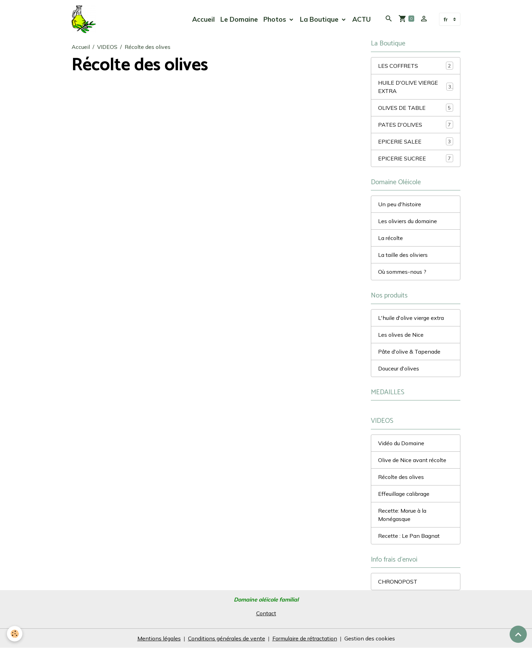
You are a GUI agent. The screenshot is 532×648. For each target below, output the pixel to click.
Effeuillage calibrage (403, 493)
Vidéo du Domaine (401, 443)
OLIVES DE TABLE (415, 108)
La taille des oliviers (403, 254)
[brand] (85, 19)
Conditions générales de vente (226, 638)
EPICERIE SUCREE (415, 158)
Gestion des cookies (369, 638)
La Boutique (320, 19)
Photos (275, 19)
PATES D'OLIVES (415, 124)
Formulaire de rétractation (304, 638)
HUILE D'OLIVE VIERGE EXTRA (415, 86)
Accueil (203, 19)
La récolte (390, 237)
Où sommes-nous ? (402, 271)
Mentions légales (159, 638)
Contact (266, 613)
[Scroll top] (518, 634)
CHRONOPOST (397, 581)
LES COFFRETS (415, 66)
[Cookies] (14, 633)
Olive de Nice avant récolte (412, 460)
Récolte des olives (401, 476)
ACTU (361, 19)
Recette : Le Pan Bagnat (409, 535)
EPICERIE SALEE (415, 141)
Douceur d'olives (398, 368)
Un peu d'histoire (399, 204)
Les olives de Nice (401, 334)
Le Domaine (239, 19)
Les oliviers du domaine (407, 221)
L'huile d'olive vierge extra (411, 317)
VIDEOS (107, 46)
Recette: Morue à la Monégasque (402, 514)
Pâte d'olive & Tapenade (409, 351)
